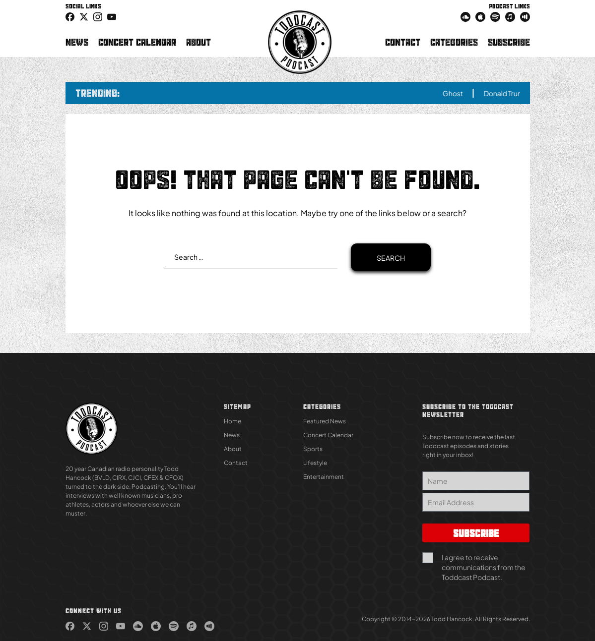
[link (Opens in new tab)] (70, 16)
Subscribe (509, 42)
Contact (402, 42)
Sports (313, 449)
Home (232, 421)
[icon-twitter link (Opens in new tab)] (83, 16)
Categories (454, 42)
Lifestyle (315, 462)
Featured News (324, 421)
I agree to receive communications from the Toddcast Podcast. (484, 567)
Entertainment (323, 476)
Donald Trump (511, 93)
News (77, 42)
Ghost (458, 93)
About (198, 42)
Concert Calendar (137, 42)
